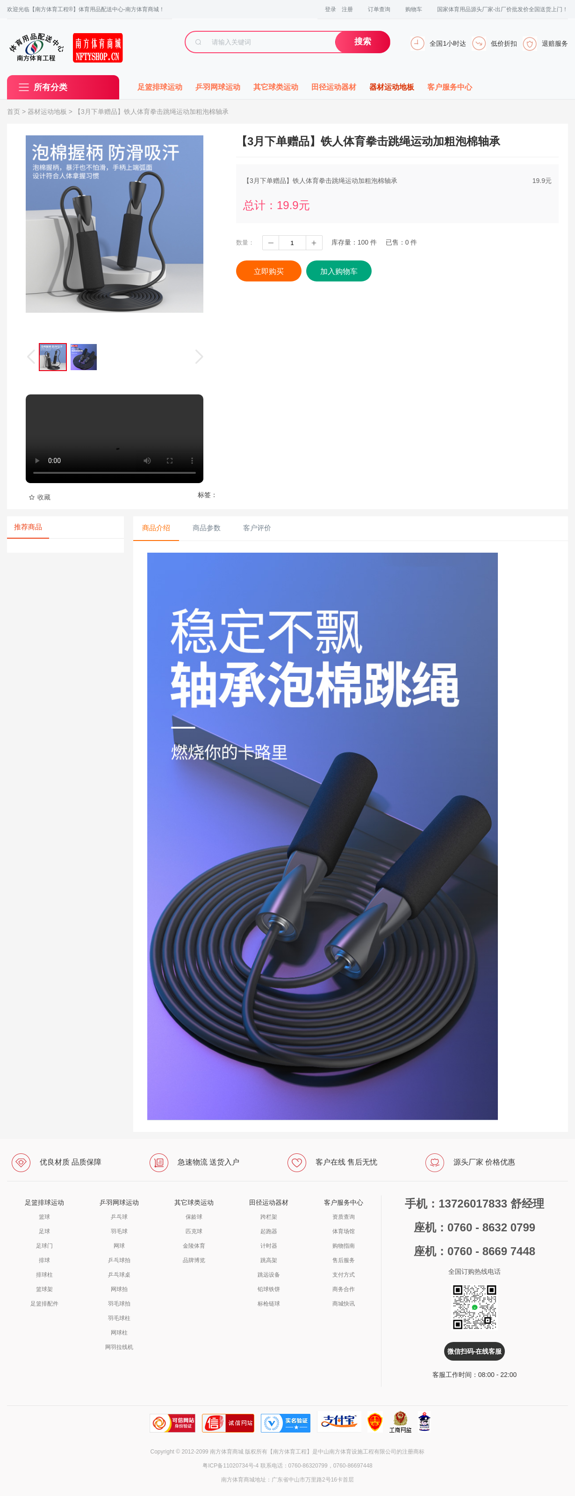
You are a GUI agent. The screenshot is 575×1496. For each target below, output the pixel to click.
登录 (330, 9)
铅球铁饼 (269, 1289)
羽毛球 (119, 1231)
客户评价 (257, 528)
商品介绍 (156, 528)
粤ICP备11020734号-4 (230, 1465)
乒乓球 (119, 1217)
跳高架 (268, 1260)
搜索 (362, 41)
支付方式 (343, 1274)
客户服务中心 (449, 87)
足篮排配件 (44, 1303)
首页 (13, 111)
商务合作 (343, 1289)
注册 (347, 9)
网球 (119, 1246)
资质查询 (343, 1217)
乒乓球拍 (119, 1260)
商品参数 (207, 528)
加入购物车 (339, 271)
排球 (44, 1260)
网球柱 (119, 1332)
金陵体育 (194, 1246)
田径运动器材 (333, 87)
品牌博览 (194, 1260)
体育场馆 (343, 1231)
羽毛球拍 (119, 1303)
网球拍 (119, 1289)
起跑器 (268, 1231)
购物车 (413, 9)
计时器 (268, 1246)
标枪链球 (269, 1303)
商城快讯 (343, 1303)
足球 (44, 1231)
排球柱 (44, 1274)
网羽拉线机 (119, 1347)
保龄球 (194, 1217)
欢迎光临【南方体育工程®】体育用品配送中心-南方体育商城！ (86, 9)
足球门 (44, 1246)
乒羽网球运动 (217, 87)
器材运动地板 (391, 87)
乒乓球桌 (119, 1274)
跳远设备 (269, 1274)
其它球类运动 (275, 87)
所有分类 (50, 87)
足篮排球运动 (159, 87)
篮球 (44, 1217)
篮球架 (44, 1289)
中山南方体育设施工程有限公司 (357, 1451)
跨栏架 (268, 1217)
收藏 (39, 497)
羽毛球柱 (119, 1318)
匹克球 (194, 1231)
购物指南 (343, 1246)
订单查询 (379, 9)
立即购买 (269, 271)
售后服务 (343, 1260)
